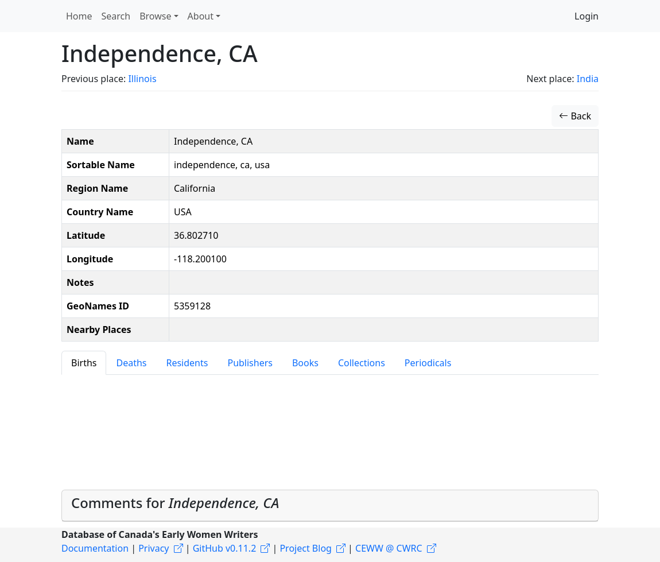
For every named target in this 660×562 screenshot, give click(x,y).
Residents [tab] (187, 362)
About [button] (200, 16)
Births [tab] (83, 362)
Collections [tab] (361, 362)
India (588, 78)
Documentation (95, 548)
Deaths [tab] (131, 362)
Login (586, 16)
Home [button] (79, 16)
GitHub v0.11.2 (225, 548)
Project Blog (305, 548)
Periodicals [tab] (428, 362)
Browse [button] (155, 16)
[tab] (330, 505)
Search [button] (116, 16)
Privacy (153, 548)
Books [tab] (305, 362)
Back (575, 116)
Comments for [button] (175, 503)
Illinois (142, 78)
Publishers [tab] (250, 362)
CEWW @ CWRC (388, 548)
